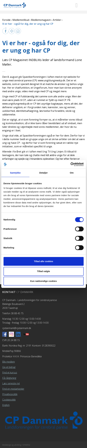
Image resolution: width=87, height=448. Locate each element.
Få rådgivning (9, 378)
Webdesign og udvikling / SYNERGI (16, 445)
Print (18, 31)
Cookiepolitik (9, 399)
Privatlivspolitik (9, 394)
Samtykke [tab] (15, 172)
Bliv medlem (8, 361)
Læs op (12, 31)
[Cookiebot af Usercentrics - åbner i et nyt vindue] (70, 164)
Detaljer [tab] (43, 172)
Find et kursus (9, 372)
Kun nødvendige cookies (43, 281)
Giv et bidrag (8, 367)
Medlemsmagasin (41, 20)
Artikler (57, 20)
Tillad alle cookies (43, 261)
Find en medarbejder (13, 388)
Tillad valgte (43, 271)
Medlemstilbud (20, 20)
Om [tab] (72, 172)
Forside (6, 20)
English (6, 405)
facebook (5, 30)
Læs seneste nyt (11, 383)
